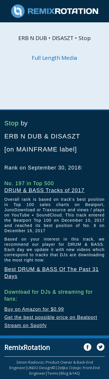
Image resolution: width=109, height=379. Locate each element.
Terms (52, 373)
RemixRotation (27, 347)
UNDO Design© (41, 367)
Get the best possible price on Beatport (50, 317)
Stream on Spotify (25, 325)
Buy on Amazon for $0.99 (34, 309)
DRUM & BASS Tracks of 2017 (44, 190)
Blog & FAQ (70, 373)
